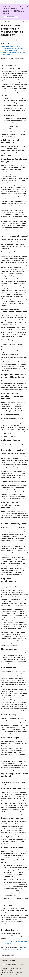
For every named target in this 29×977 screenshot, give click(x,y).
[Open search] (22, 2)
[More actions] (26, 21)
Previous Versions (13, 968)
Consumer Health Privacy (7, 972)
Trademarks (4, 974)
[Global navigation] (1, 2)
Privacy (10, 970)
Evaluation (7, 21)
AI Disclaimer (4, 968)
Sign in (26, 2)
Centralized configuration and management (12, 48)
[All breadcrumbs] (2, 21)
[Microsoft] (15, 2)
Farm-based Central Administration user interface (14, 52)
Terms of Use (19, 972)
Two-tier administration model (9, 50)
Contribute (3, 970)
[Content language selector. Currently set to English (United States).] (8, 960)
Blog (21, 968)
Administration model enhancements (11, 46)
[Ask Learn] (23, 21)
